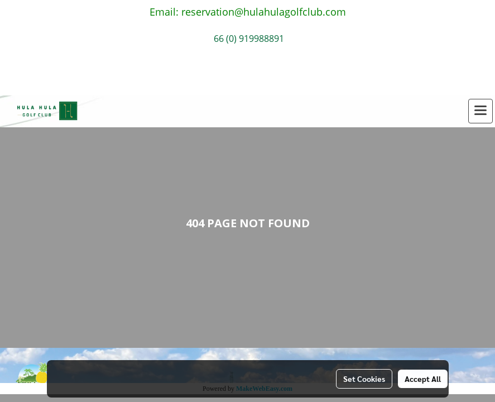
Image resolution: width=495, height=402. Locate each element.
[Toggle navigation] (480, 111)
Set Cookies (364, 379)
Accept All (423, 379)
